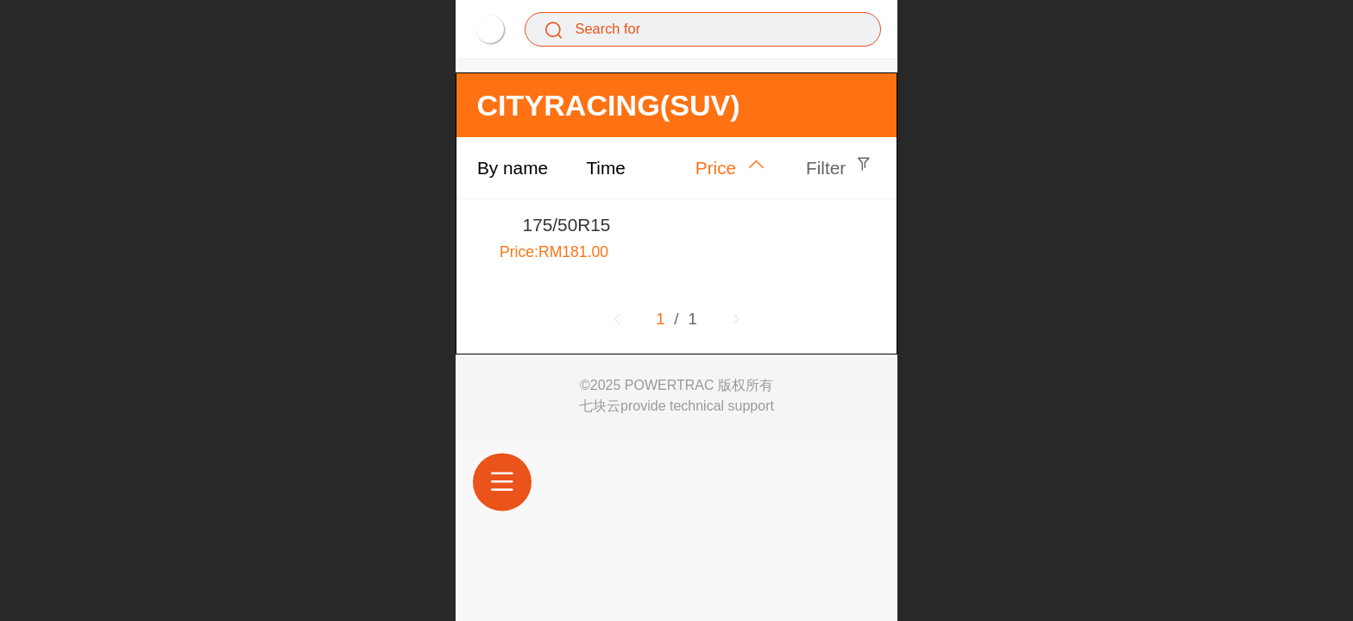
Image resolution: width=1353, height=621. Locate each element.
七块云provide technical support (676, 405)
